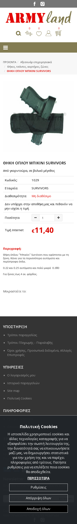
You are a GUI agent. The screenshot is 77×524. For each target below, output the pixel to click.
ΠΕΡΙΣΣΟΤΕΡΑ (38, 478)
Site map (13, 391)
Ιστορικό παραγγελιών (23, 383)
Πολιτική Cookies (19, 398)
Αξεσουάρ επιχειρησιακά (36, 62)
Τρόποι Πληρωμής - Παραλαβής (30, 342)
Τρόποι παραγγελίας (22, 335)
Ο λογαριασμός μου (21, 375)
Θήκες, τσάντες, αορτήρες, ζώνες (27, 66)
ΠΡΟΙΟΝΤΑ (9, 62)
